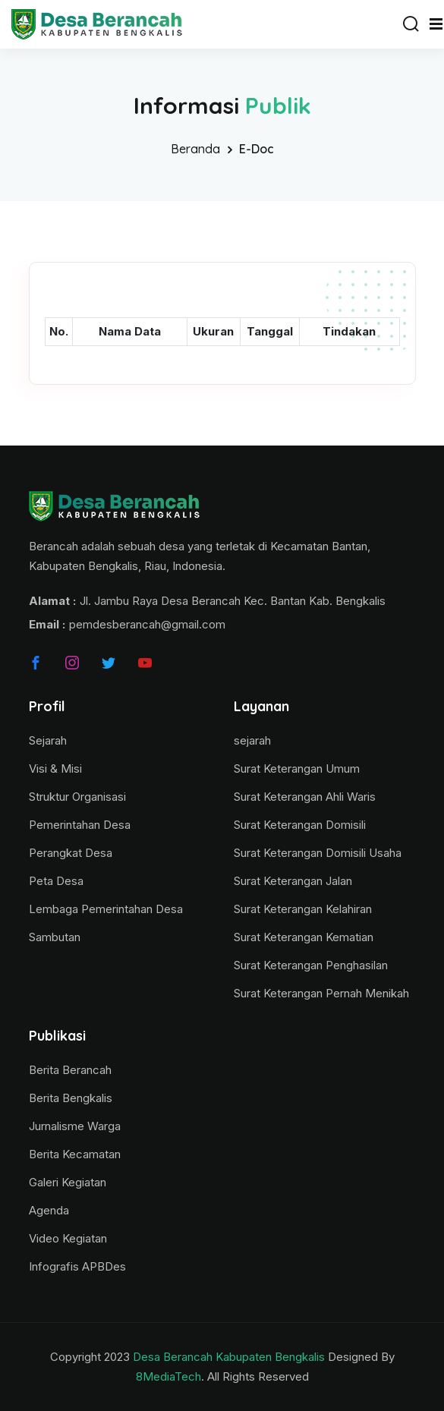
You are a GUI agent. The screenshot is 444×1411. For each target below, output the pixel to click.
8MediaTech (168, 1376)
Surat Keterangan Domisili (300, 824)
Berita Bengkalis (70, 1098)
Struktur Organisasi (77, 796)
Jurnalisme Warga (75, 1126)
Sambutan (54, 937)
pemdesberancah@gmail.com (147, 624)
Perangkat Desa (70, 853)
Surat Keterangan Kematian (303, 937)
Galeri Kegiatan (67, 1182)
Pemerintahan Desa (80, 824)
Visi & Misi (55, 768)
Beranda (195, 148)
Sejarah (48, 740)
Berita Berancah (70, 1070)
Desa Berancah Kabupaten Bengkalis (229, 1357)
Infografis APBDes (77, 1266)
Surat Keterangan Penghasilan (311, 965)
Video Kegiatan (68, 1238)
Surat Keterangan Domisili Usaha (317, 853)
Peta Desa (56, 881)
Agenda (49, 1210)
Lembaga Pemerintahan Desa (106, 909)
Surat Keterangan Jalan (293, 881)
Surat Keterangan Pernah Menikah (321, 993)
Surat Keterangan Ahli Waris (305, 796)
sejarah (252, 740)
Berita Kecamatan (75, 1154)
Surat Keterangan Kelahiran (303, 909)
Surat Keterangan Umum (297, 768)
